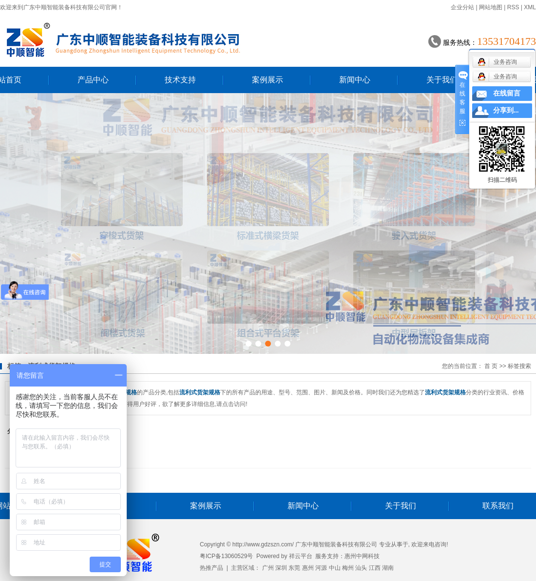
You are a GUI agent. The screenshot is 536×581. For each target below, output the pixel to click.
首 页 (491, 366)
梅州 (348, 567)
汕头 (361, 567)
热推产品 (211, 567)
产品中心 (93, 80)
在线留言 (506, 93)
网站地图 (490, 7)
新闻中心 (354, 80)
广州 (268, 567)
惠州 (308, 567)
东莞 (294, 567)
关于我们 (442, 80)
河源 (321, 567)
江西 (375, 567)
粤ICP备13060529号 (226, 556)
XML (530, 7)
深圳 (281, 567)
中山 (335, 567)
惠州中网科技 (362, 556)
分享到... (506, 110)
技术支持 (180, 80)
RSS (513, 7)
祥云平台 (300, 556)
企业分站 (462, 7)
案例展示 (267, 80)
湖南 (388, 567)
